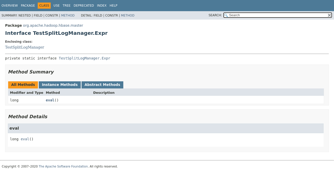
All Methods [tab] (23, 85)
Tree (67, 5)
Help (113, 5)
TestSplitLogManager (24, 47)
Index (102, 5)
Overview (10, 5)
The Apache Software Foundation (63, 166)
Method (68, 15)
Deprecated (84, 5)
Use (57, 5)
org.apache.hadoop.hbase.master (53, 25)
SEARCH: (215, 15)
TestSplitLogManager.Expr (84, 58)
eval (50, 100)
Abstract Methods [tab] (102, 85)
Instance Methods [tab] (59, 85)
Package (28, 5)
